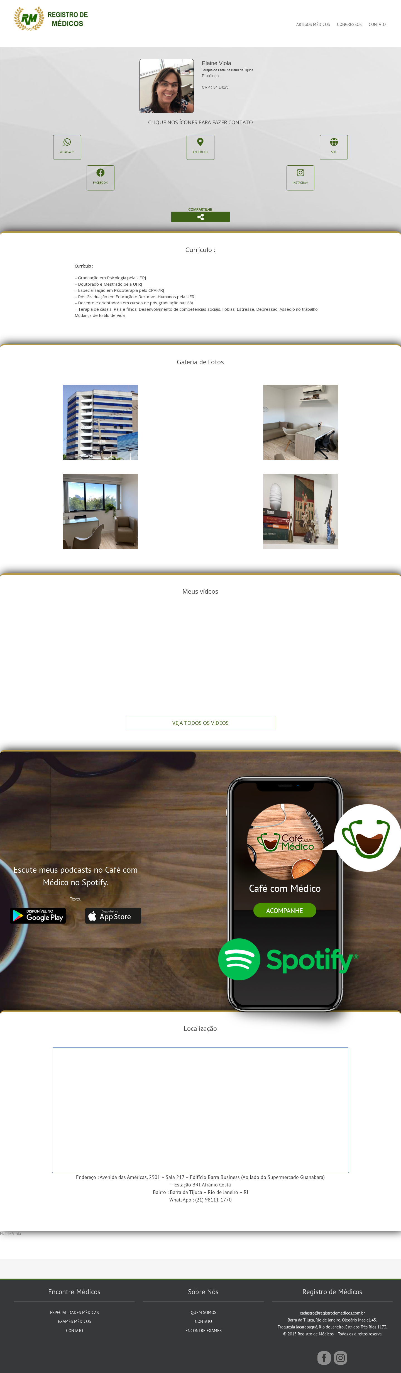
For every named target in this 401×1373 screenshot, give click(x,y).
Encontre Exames (203, 1330)
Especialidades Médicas (74, 1312)
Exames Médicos (74, 1321)
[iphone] (287, 765)
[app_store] (113, 909)
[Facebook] (324, 1358)
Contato (74, 1330)
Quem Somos (203, 1312)
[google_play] (38, 909)
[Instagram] (340, 1358)
